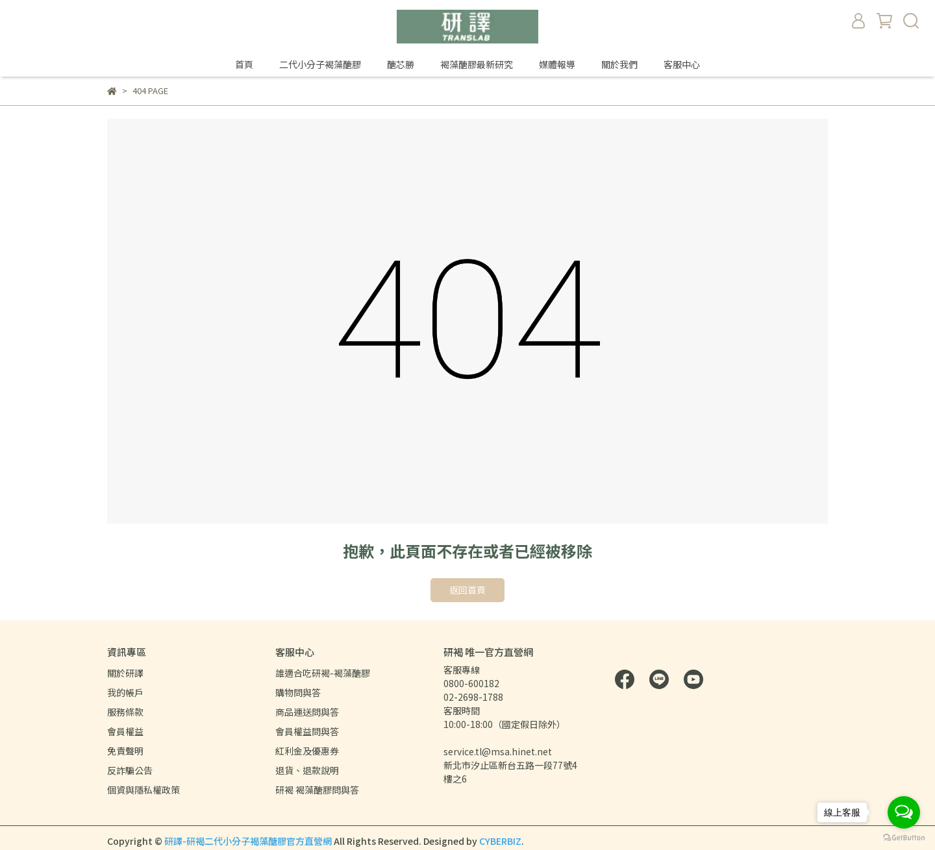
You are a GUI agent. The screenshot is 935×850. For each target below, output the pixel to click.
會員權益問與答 (307, 731)
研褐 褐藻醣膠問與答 (317, 789)
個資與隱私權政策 (143, 789)
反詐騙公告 (130, 770)
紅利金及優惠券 (307, 750)
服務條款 (125, 711)
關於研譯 (125, 672)
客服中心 (682, 64)
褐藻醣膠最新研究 (476, 64)
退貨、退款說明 (307, 770)
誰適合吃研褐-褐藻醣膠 (322, 672)
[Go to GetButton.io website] (904, 837)
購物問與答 (298, 692)
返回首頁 (467, 589)
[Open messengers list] (904, 812)
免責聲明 (125, 750)
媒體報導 (557, 64)
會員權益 (125, 731)
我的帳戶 (125, 692)
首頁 (244, 64)
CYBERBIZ (500, 840)
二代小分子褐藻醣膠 (320, 64)
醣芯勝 (400, 64)
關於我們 (619, 64)
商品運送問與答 (307, 711)
